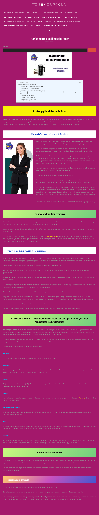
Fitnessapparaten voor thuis (53, 13)
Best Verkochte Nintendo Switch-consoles (67, 21)
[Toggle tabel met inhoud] (79, 82)
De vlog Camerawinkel (32, 17)
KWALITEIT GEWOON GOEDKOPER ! (51, 17)
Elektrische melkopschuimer (29, 99)
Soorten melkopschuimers (28, 94)
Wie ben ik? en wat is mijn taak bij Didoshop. (33, 86)
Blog (28, 13)
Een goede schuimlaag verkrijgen (30, 88)
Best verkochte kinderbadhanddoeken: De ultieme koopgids (22, 26)
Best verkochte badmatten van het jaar (56, 26)
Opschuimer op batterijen (29, 95)
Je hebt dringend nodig (70, 17)
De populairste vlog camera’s (13, 17)
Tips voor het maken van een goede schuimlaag (34, 90)
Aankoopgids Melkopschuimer (27, 84)
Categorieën (36, 13)
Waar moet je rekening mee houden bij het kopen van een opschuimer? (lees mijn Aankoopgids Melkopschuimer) (51, 92)
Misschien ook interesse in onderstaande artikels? (34, 101)
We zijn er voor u (49, 4)
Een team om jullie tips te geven (14, 13)
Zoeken (5, 47)
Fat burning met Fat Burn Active (14, 21)
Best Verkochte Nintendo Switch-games (39, 21)
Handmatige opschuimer (29, 97)
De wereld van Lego (71, 13)
